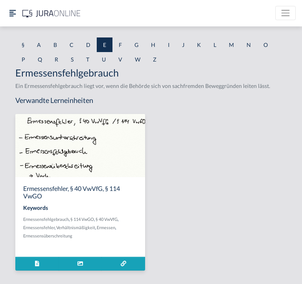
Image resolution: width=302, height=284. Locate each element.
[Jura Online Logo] (51, 13)
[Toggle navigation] (285, 13)
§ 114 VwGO (82, 219)
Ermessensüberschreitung (47, 235)
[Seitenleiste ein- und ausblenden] (12, 13)
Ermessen (106, 227)
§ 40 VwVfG (107, 219)
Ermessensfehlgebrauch (46, 219)
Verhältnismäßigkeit (75, 227)
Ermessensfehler (39, 227)
